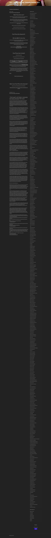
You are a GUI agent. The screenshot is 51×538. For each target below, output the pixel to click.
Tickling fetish (31, 492)
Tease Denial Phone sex (32, 480)
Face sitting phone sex (32, 163)
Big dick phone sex (32, 56)
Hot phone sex (31, 239)
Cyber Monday (31, 120)
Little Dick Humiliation (32, 274)
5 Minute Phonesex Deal (33, 25)
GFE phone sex (31, 204)
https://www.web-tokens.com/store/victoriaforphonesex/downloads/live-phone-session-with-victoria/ (19, 47)
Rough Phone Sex (32, 394)
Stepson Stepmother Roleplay (33, 453)
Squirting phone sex (32, 449)
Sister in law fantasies (32, 433)
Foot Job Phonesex (32, 183)
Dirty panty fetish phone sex (33, 135)
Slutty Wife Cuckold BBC (33, 440)
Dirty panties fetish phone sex (33, 132)
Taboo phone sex (32, 472)
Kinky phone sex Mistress (33, 266)
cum (30, 116)
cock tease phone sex (32, 96)
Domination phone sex (32, 143)
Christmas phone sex (32, 81)
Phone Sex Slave (32, 369)
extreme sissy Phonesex (33, 160)
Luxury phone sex (32, 282)
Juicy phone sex (32, 259)
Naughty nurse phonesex (33, 318)
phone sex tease (32, 373)
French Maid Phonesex (32, 14)
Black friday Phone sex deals (33, 61)
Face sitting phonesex (32, 164)
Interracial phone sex (32, 254)
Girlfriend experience (32, 208)
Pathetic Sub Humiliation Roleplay (34, 18)
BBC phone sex (32, 45)
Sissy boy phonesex (32, 424)
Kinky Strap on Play (32, 267)
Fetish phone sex (32, 176)
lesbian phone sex (32, 271)
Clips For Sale (31, 85)
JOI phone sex (31, 258)
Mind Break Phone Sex (32, 298)
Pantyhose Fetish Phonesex (33, 345)
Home (10, 73)
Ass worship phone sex (32, 41)
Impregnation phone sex (32, 250)
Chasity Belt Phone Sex (32, 73)
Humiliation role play (32, 247)
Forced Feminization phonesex (33, 192)
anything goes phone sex (33, 37)
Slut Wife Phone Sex (32, 436)
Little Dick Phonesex (32, 279)
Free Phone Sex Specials (14, 12)
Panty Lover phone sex (32, 338)
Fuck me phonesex (32, 200)
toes (30, 493)
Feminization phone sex (32, 172)
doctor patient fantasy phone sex (33, 140)
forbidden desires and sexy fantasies (34, 187)
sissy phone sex (32, 429)
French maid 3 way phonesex (33, 13)
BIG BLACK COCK (32, 52)
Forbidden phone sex (32, 188)
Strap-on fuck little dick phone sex (34, 457)
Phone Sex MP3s (32, 362)
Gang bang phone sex (32, 203)
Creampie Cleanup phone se (33, 101)
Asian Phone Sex (32, 515)
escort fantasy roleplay (32, 156)
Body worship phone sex (32, 68)
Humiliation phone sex (32, 246)
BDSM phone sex (32, 48)
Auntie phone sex (32, 44)
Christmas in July (32, 80)
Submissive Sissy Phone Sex (33, 465)
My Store (31, 519)
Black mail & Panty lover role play (34, 64)
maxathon (26, 64)
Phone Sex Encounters (32, 354)
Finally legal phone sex (32, 179)
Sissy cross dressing (32, 425)
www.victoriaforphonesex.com (13, 234)
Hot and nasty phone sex (33, 238)
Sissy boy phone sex (32, 421)
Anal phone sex (31, 36)
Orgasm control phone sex (33, 334)
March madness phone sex (33, 283)
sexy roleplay (31, 413)
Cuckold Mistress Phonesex (33, 112)
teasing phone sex (32, 481)
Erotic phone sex (32, 152)
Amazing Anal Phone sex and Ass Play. (34, 33)
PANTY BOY (31, 337)
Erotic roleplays (31, 155)
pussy (30, 385)
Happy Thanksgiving (32, 223)
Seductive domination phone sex (33, 405)
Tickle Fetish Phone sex (32, 489)
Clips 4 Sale (31, 84)
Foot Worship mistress (32, 184)
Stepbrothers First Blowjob (33, 452)
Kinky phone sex (32, 263)
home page (13, 61)
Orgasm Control (32, 333)
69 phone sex (31, 29)
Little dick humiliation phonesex (33, 275)
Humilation (31, 243)
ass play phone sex (32, 40)
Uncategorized (31, 500)
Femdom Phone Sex (32, 171)
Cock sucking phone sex (33, 93)
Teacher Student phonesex (33, 473)
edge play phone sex (32, 147)
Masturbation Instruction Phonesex (34, 286)
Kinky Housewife (32, 516)
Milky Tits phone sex (32, 295)
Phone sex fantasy (32, 357)
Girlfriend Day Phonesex (32, 207)
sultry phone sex (32, 468)
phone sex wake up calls (32, 377)
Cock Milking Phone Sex (33, 89)
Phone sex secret (32, 366)
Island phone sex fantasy (33, 255)
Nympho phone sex (32, 330)
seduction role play (32, 402)
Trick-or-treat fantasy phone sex (33, 496)
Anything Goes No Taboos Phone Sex (24, 2)
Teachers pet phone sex (32, 476)
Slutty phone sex (32, 437)
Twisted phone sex (32, 497)
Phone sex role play (32, 365)
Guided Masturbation (32, 215)
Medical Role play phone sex (33, 290)
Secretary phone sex (32, 398)
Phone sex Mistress (32, 361)
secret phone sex (32, 397)
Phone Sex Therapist (32, 374)
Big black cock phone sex (33, 53)
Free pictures (31, 196)
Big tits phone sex (32, 57)
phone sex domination (32, 353)
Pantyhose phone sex (32, 346)
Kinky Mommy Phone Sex (33, 262)
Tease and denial (32, 477)
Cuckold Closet (31, 109)
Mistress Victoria (32, 511)
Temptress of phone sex (32, 484)
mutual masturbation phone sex (33, 306)
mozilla (22, 64)
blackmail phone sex (32, 65)
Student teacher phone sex (33, 461)
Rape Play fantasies (32, 389)
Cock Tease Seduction (32, 97)
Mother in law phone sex (32, 302)
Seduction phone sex (32, 401)
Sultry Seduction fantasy (33, 469)
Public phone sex (32, 382)
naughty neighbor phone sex (33, 314)
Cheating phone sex (32, 76)
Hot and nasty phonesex (14, 93)
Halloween (31, 219)
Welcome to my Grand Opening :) (33, 504)
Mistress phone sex (32, 299)
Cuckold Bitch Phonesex (33, 108)
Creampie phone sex (32, 104)
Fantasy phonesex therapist (33, 168)
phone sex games (32, 358)
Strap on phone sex (32, 456)
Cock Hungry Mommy (32, 88)
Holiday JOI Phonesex (32, 227)
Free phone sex (31, 195)
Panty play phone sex (32, 341)
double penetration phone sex (33, 144)
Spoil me (31, 520)
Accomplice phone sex (32, 32)
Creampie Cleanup (32, 100)
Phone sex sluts (32, 370)
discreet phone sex (32, 139)
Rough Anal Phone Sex (32, 393)
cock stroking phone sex (33, 92)
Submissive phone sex (32, 464)
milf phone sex (31, 294)
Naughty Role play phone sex (33, 322)
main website (20, 61)
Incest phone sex (32, 251)
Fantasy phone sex (32, 167)
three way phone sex (32, 485)
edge (24, 64)
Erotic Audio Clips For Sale (33, 151)
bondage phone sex (32, 69)
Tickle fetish (31, 488)
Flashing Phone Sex (32, 180)
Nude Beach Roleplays (32, 326)
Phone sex (31, 350)
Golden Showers (32, 211)
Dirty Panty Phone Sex (32, 136)
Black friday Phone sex (32, 60)
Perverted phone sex (32, 349)
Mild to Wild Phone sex (32, 291)
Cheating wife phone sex (33, 77)
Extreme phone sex (32, 159)
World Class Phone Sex (32, 17)
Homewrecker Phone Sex (33, 234)
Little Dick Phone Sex (32, 278)
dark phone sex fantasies (33, 124)
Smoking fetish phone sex (33, 444)
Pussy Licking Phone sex (33, 386)
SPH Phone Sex (32, 448)
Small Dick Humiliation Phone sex (34, 441)
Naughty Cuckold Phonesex (33, 310)
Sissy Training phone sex (33, 432)
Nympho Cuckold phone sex (33, 329)
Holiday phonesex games (33, 231)
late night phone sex (32, 270)
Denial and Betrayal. (32, 128)
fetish (30, 175)
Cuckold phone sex (32, 113)
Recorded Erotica (32, 390)
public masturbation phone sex (33, 381)
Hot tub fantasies (32, 242)
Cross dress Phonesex (32, 105)
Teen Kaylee (31, 512)
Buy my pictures (32, 72)
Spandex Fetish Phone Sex (33, 445)
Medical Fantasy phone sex (33, 287)
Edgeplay (31, 148)
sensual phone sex (32, 409)
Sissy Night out (31, 428)
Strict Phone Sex (32, 460)
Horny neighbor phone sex (33, 235)
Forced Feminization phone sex (33, 191)
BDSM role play (31, 49)
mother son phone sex (32, 303)
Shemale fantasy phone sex (33, 417)
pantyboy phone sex (32, 342)
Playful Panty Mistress (32, 378)
